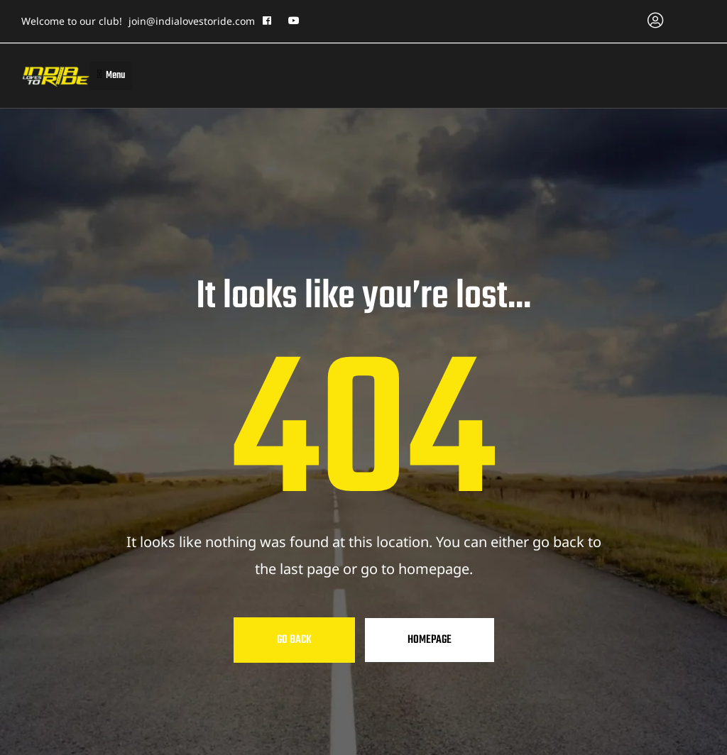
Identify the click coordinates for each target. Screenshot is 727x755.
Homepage (430, 640)
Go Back (294, 640)
